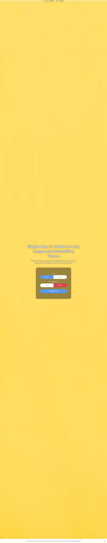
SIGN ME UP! (53, 291)
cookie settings (77, 541)
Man (46, 277)
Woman (60, 277)
